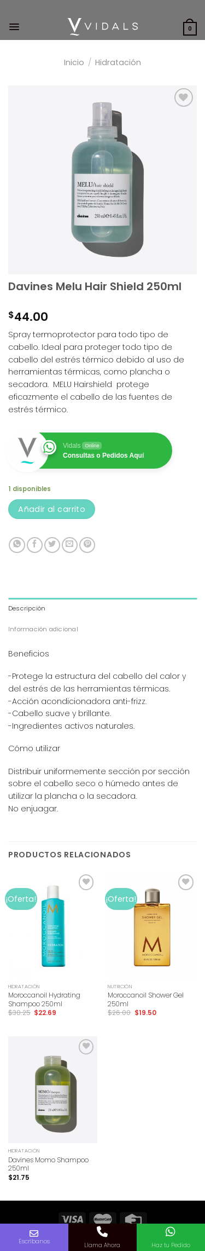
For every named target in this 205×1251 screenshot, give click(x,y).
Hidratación (118, 62)
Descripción (27, 608)
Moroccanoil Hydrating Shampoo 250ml (44, 999)
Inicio (74, 62)
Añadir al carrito (51, 509)
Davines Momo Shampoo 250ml (48, 1164)
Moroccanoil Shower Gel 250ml (146, 999)
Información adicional (43, 629)
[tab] (102, 608)
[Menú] (14, 26)
